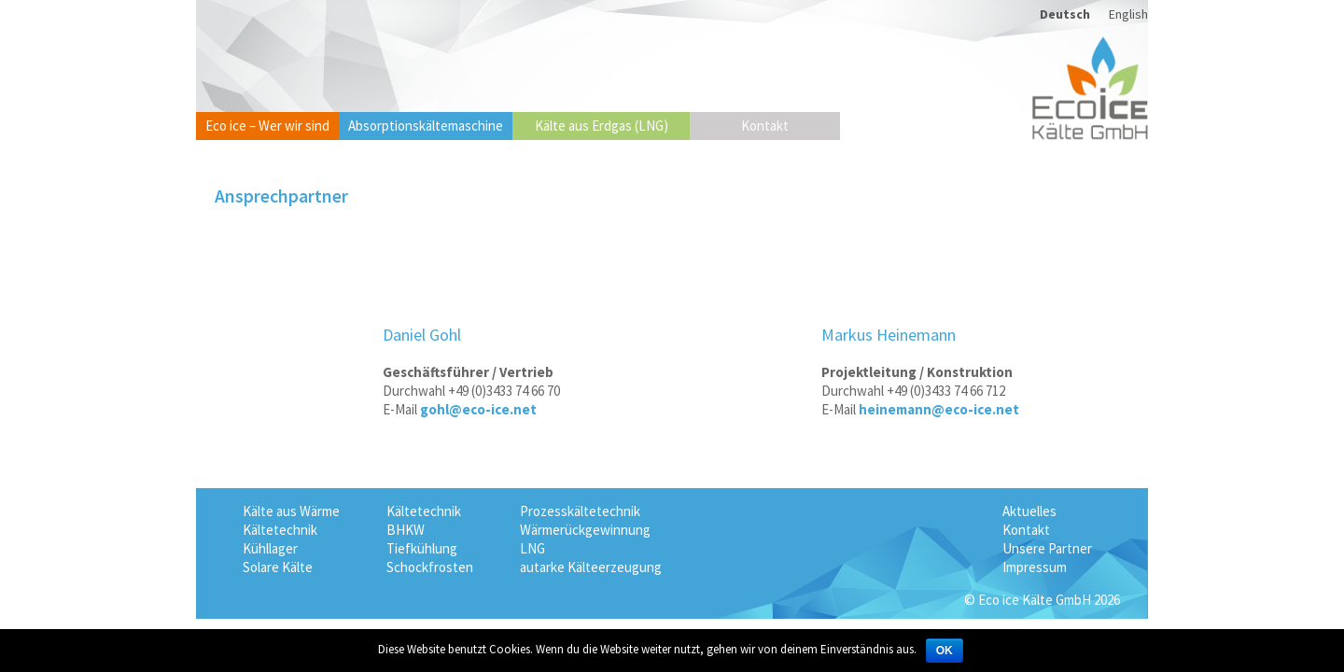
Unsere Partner (1047, 548)
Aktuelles (1029, 511)
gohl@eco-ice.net (478, 409)
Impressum (1034, 567)
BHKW (405, 530)
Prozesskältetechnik (580, 511)
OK (944, 650)
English (1128, 14)
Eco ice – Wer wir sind (267, 125)
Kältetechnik (280, 530)
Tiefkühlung (421, 548)
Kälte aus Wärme (291, 511)
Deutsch (1065, 14)
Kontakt (765, 125)
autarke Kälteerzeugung (591, 567)
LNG (532, 548)
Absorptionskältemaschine (425, 125)
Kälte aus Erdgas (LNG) (601, 125)
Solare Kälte (278, 567)
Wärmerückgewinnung (585, 530)
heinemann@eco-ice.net (939, 409)
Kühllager (270, 548)
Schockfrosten (429, 567)
